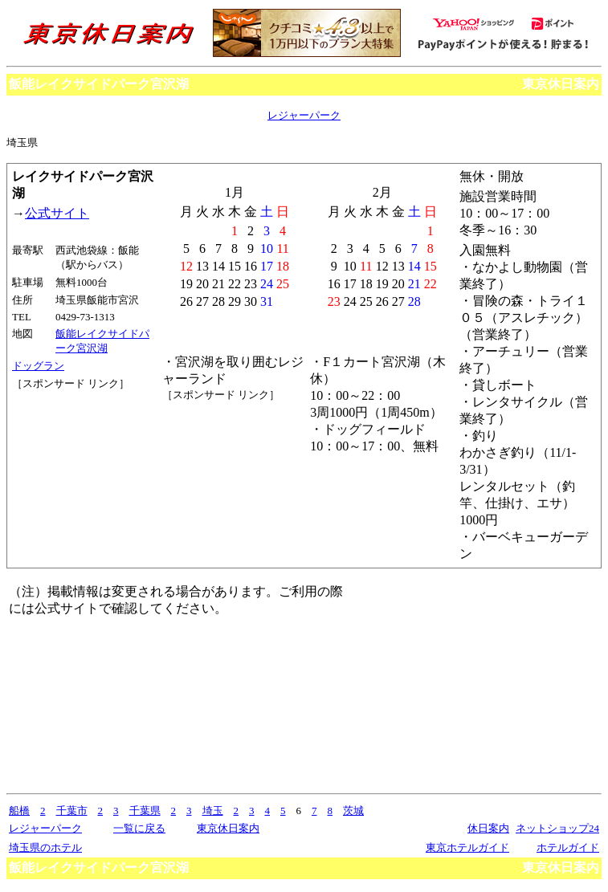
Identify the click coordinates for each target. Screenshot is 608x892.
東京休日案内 (560, 84)
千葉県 (145, 810)
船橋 (19, 810)
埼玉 (212, 810)
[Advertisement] (84, 451)
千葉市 (72, 810)
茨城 (353, 810)
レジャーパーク (304, 115)
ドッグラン (38, 366)
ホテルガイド (568, 847)
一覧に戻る (139, 828)
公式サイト (57, 213)
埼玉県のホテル (45, 847)
